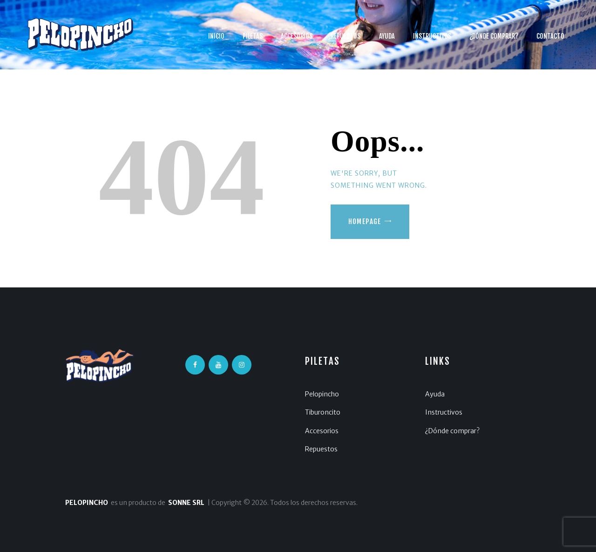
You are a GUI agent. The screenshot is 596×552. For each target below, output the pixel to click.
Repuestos (321, 449)
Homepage (364, 221)
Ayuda (435, 394)
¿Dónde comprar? (452, 431)
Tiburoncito (322, 412)
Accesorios (322, 431)
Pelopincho (322, 394)
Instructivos (443, 412)
